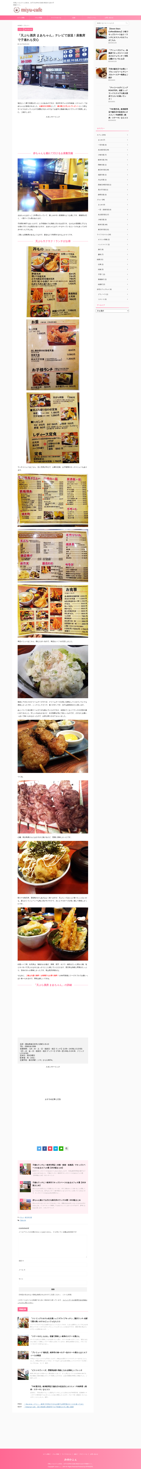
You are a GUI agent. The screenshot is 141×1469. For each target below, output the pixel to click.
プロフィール (91, 17)
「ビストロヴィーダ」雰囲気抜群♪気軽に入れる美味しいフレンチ (56, 1370)
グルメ (22, 1217)
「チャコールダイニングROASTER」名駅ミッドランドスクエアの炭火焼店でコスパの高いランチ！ (118, 93)
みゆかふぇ (70, 1458)
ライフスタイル (56, 17)
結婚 (73, 17)
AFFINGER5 (89, 1466)
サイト (21, 1279)
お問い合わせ (109, 17)
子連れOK (23, 1220)
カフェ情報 (20, 17)
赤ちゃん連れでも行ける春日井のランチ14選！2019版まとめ (56, 1200)
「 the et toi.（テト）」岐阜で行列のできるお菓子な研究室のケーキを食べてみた (54, 1404)
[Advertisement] (52, 134)
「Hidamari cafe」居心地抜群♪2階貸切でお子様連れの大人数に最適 (49, 1407)
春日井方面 (28, 1217)
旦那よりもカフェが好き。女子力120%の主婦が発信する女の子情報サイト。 (70, 1463)
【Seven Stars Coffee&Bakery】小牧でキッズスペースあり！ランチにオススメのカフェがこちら (118, 34)
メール (22, 1270)
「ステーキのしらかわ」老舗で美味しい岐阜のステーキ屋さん (55, 1336)
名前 (21, 1261)
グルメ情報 (38, 17)
